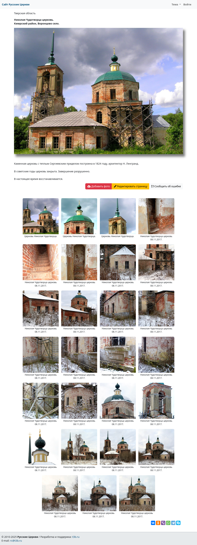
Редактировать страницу (130, 186)
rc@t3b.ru (16, 540)
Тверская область (24, 13)
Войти (187, 4)
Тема (175, 4)
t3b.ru (76, 537)
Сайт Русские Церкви (16, 4)
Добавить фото (98, 186)
